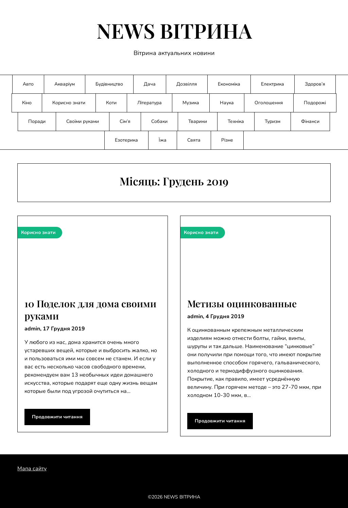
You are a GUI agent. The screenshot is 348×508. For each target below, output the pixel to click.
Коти (111, 102)
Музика (190, 102)
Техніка (236, 121)
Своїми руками (82, 121)
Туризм (272, 121)
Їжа (163, 140)
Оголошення (269, 102)
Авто (28, 84)
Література (149, 102)
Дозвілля (186, 84)
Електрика (272, 84)
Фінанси (310, 121)
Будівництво (109, 84)
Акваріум (64, 84)
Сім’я (125, 121)
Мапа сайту (32, 468)
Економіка (229, 84)
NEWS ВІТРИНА (174, 30)
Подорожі (315, 102)
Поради (37, 121)
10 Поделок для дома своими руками (90, 309)
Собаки (159, 121)
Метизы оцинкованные (242, 303)
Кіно (27, 102)
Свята (194, 140)
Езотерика (126, 140)
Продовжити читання (57, 417)
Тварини (197, 121)
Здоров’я (315, 84)
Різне (227, 140)
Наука (227, 102)
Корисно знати (68, 102)
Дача (150, 84)
